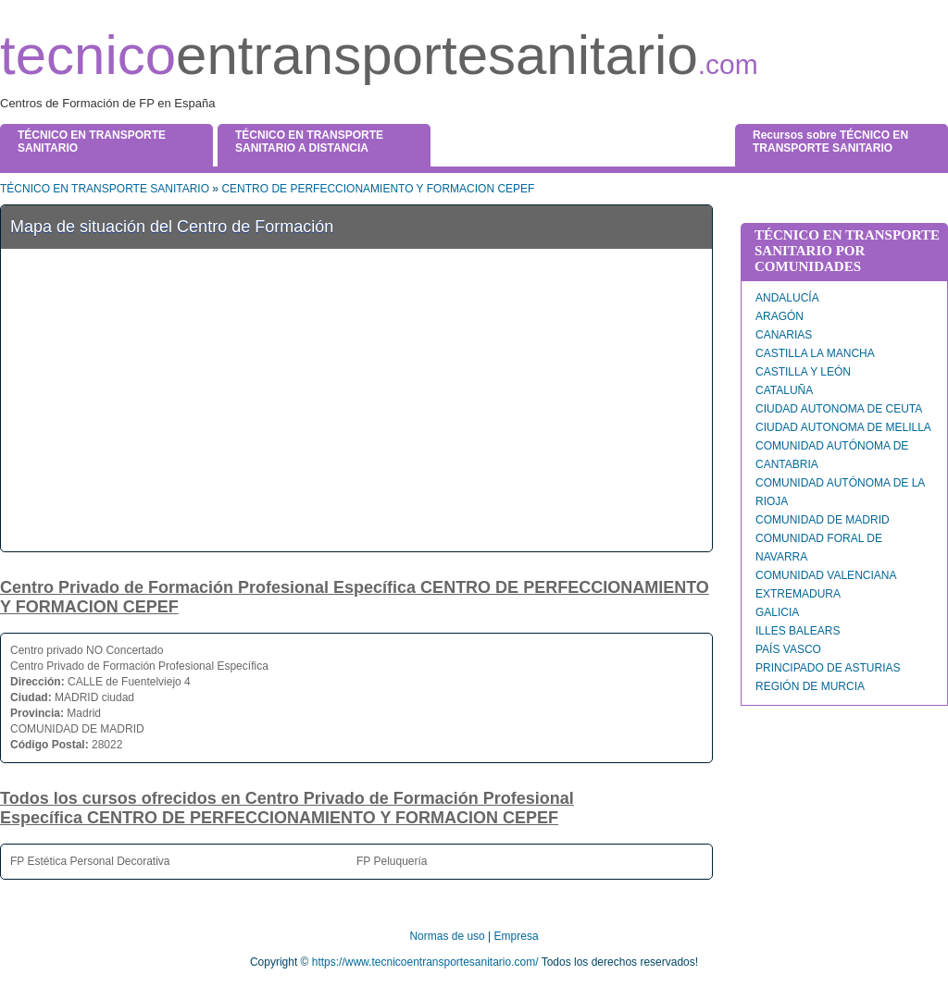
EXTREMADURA (798, 593)
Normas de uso (446, 936)
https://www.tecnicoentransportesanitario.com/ (425, 962)
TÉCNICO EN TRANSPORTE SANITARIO (104, 188)
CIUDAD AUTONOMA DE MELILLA (843, 427)
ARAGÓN (779, 316)
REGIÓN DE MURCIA (810, 686)
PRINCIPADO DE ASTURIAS (827, 667)
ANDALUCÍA (787, 297)
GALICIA (777, 612)
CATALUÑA (784, 390)
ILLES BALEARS (797, 630)
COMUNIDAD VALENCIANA (825, 575)
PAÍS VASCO (788, 649)
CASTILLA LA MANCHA (815, 353)
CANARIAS (783, 334)
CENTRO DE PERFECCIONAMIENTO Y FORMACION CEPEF (377, 188)
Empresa (516, 936)
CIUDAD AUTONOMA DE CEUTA (838, 408)
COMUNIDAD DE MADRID (822, 519)
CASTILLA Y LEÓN (803, 371)
